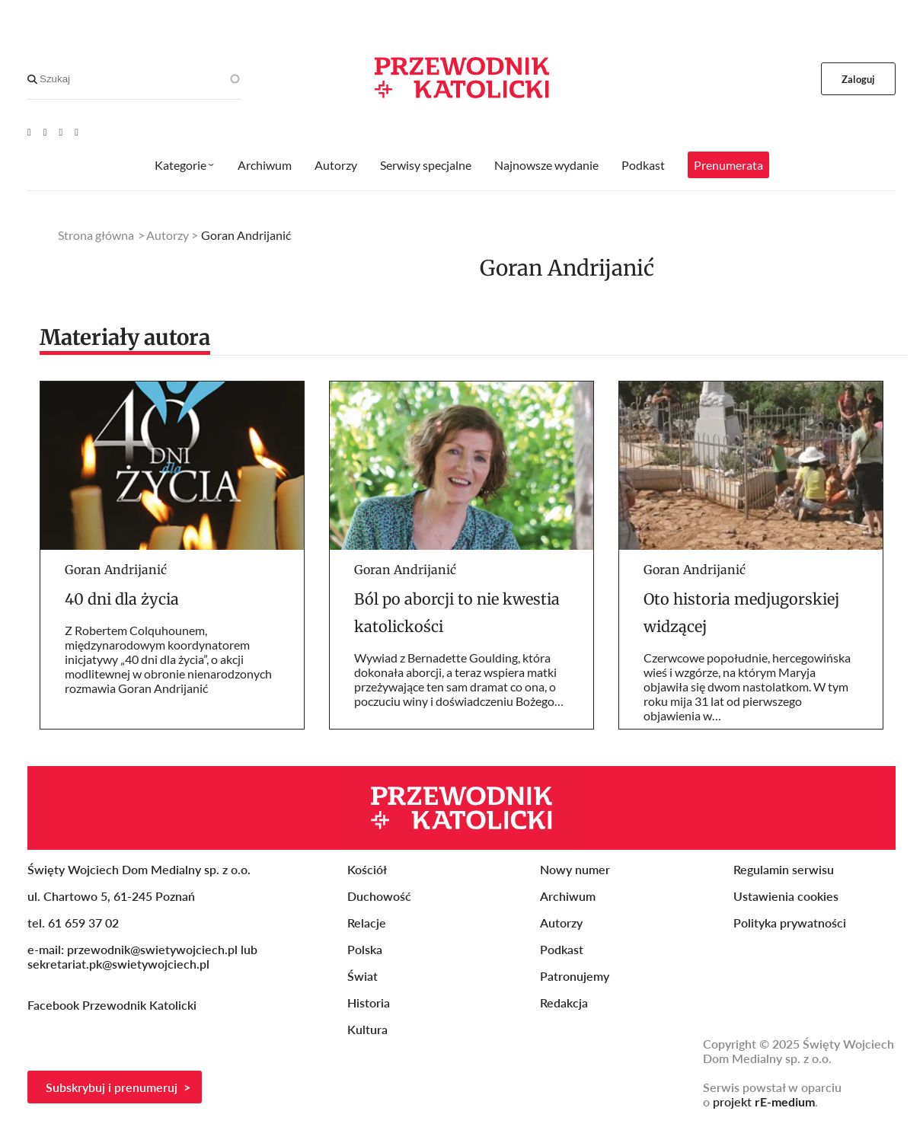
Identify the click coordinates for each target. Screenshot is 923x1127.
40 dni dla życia (122, 598)
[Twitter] (61, 132)
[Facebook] (45, 132)
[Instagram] (76, 132)
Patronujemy (574, 976)
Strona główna (96, 235)
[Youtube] (29, 132)
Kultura (367, 1029)
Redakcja (564, 1002)
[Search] (32, 79)
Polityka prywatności (789, 922)
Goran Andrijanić (116, 569)
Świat (362, 976)
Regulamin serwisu (783, 869)
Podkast (643, 165)
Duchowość (379, 896)
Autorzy (336, 165)
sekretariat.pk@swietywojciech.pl (118, 963)
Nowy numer (575, 869)
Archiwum (265, 165)
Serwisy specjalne (425, 165)
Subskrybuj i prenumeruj (111, 1087)
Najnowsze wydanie (546, 165)
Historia (368, 1002)
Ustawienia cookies (785, 896)
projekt (764, 1101)
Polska (364, 949)
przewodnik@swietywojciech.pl (152, 949)
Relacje (366, 922)
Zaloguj (859, 79)
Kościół (367, 869)
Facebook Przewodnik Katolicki (113, 1005)
